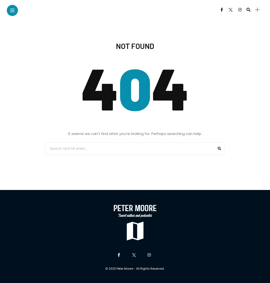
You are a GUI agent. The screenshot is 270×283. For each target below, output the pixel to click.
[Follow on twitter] (230, 10)
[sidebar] (257, 9)
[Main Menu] (12, 10)
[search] (248, 10)
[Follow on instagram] (240, 10)
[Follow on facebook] (222, 10)
